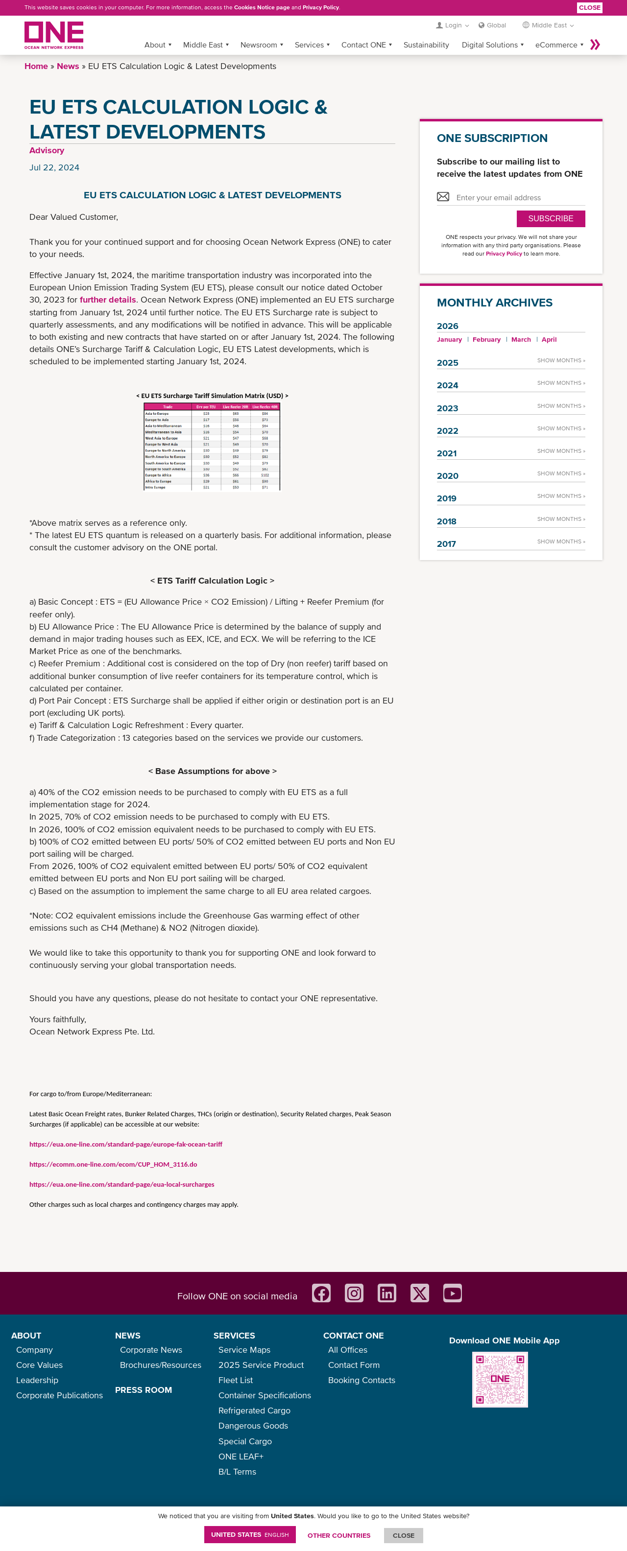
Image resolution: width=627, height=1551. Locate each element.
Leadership (37, 1380)
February (487, 339)
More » (595, 44)
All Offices (347, 1349)
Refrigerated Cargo (254, 1410)
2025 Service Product (261, 1365)
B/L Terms (237, 1471)
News (68, 66)
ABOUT (26, 1335)
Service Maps (244, 1349)
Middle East (203, 44)
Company (34, 1349)
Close (590, 7)
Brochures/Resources (160, 1365)
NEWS (128, 1335)
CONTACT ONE (353, 1335)
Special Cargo (245, 1441)
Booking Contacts (361, 1380)
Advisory (46, 150)
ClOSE (403, 1535)
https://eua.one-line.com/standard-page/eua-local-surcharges (122, 1184)
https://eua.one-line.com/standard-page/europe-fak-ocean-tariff (125, 1144)
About (155, 44)
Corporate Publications (59, 1395)
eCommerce (556, 44)
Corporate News (151, 1349)
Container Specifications (264, 1395)
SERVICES (234, 1335)
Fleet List (235, 1380)
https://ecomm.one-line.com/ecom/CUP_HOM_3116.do (113, 1164)
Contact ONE (363, 44)
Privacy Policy (321, 7)
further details (108, 299)
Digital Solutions (490, 44)
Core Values (39, 1365)
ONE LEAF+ (241, 1456)
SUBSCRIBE (551, 218)
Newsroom (259, 44)
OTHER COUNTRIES (339, 1535)
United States (250, 1534)
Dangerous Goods (253, 1425)
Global (496, 25)
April (549, 339)
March (521, 339)
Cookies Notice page (262, 7)
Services (309, 44)
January (449, 339)
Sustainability (426, 44)
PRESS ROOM (143, 1390)
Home (36, 66)
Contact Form (354, 1365)
